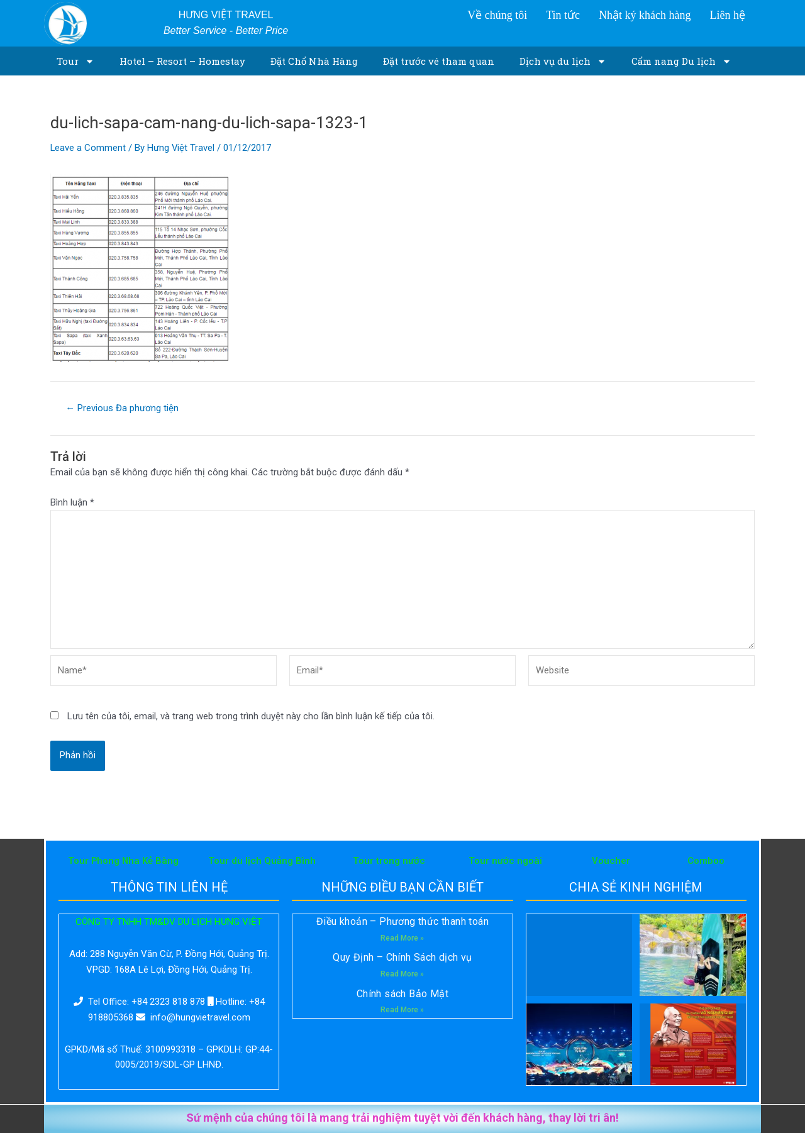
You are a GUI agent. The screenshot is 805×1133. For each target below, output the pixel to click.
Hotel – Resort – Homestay (182, 61)
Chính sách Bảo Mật (402, 994)
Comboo (705, 860)
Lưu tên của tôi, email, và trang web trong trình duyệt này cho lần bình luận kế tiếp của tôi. (251, 717)
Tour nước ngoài (505, 860)
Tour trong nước (389, 860)
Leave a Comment (88, 147)
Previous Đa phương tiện (122, 408)
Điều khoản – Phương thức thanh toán (402, 921)
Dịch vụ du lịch (562, 61)
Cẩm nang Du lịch (681, 61)
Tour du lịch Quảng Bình (262, 860)
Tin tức (563, 15)
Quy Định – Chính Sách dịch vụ (402, 958)
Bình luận (72, 502)
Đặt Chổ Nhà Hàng (314, 61)
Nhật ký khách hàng (645, 15)
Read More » (402, 938)
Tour (75, 61)
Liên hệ (727, 15)
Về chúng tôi (497, 15)
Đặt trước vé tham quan (438, 61)
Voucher (611, 860)
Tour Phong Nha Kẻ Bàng (123, 860)
